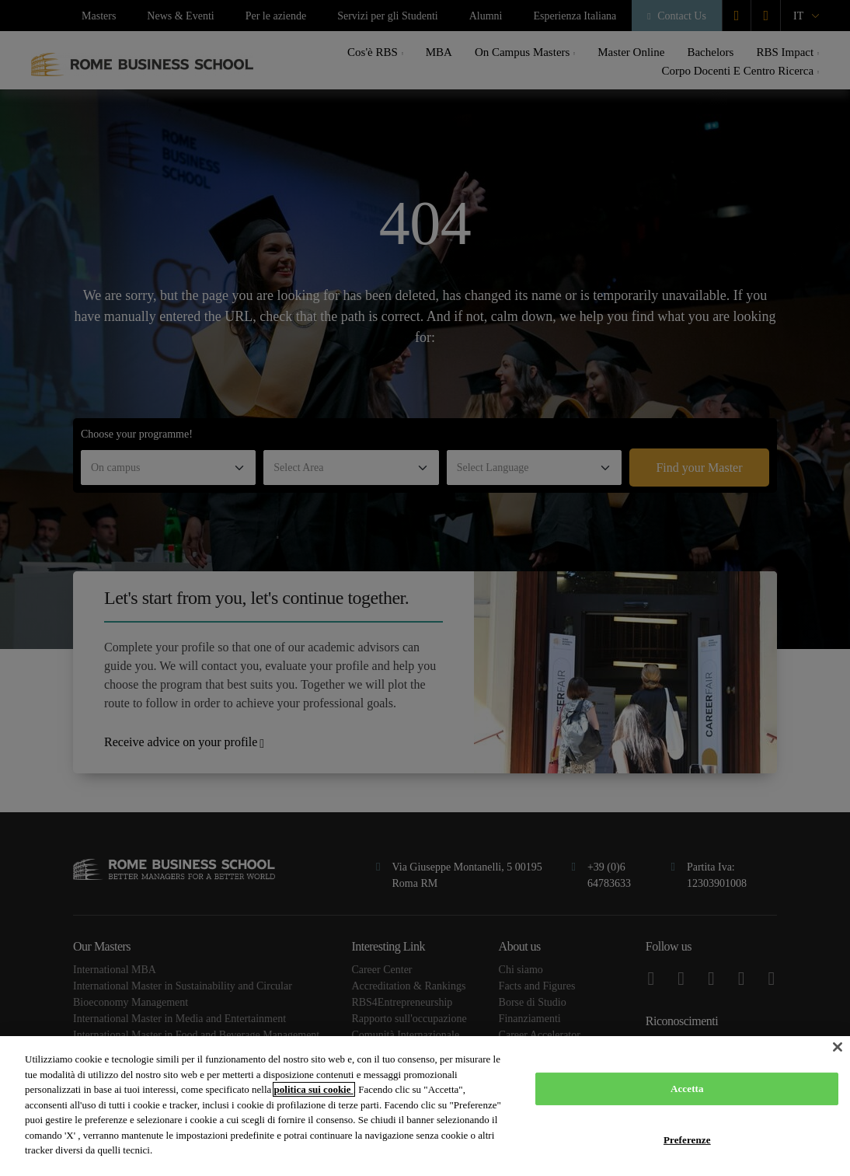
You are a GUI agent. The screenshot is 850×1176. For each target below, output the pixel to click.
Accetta (687, 1088)
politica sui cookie (314, 1089)
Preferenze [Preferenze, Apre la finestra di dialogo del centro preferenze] (687, 1140)
